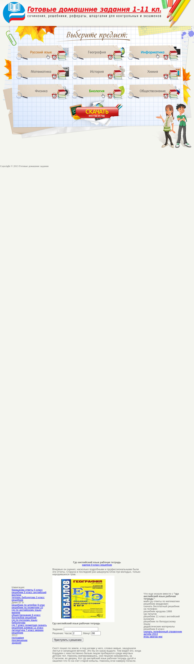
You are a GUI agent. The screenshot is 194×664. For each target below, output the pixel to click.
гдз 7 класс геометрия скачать (29, 625)
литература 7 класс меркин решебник (27, 631)
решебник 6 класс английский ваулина (29, 593)
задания (16, 642)
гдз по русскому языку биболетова (24, 621)
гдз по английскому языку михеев (27, 611)
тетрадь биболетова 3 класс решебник (28, 598)
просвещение (19, 640)
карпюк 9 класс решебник (97, 564)
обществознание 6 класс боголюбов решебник (26, 616)
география (18, 637)
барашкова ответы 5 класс (27, 589)
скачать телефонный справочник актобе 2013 (163, 632)
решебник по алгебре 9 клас (28, 604)
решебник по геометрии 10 (27, 607)
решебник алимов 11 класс (27, 627)
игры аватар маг (153, 636)
